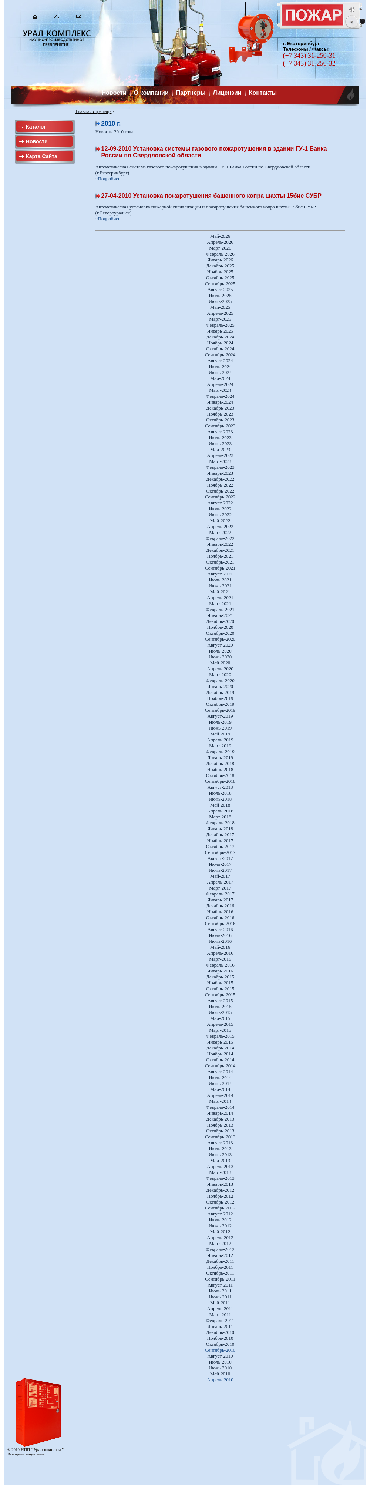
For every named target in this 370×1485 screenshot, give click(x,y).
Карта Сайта (41, 156)
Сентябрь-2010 (220, 1350)
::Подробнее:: (109, 178)
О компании (151, 93)
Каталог (36, 127)
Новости (114, 93)
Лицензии (227, 93)
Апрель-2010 (220, 1379)
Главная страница (93, 111)
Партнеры (191, 93)
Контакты (263, 93)
